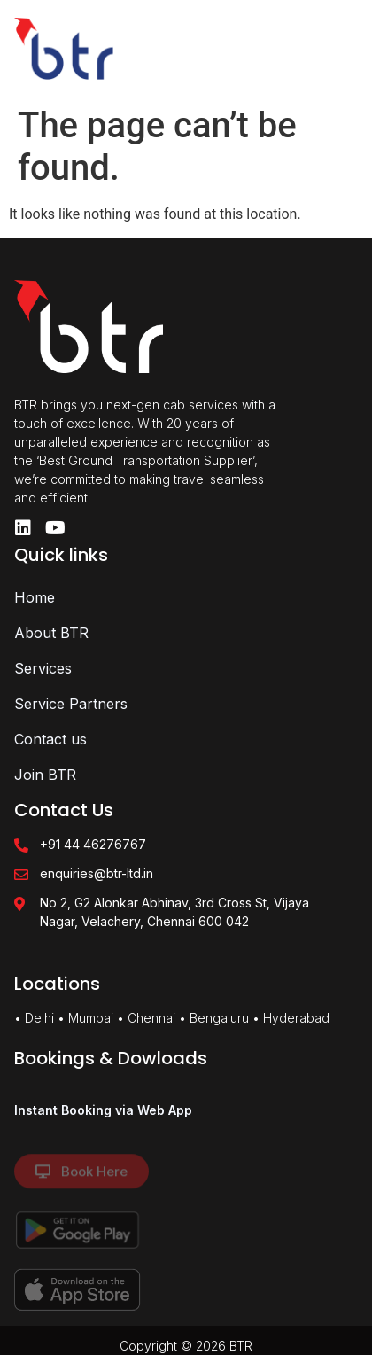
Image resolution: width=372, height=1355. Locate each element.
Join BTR (45, 774)
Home (34, 597)
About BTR (51, 633)
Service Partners (71, 704)
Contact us (50, 739)
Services (43, 668)
